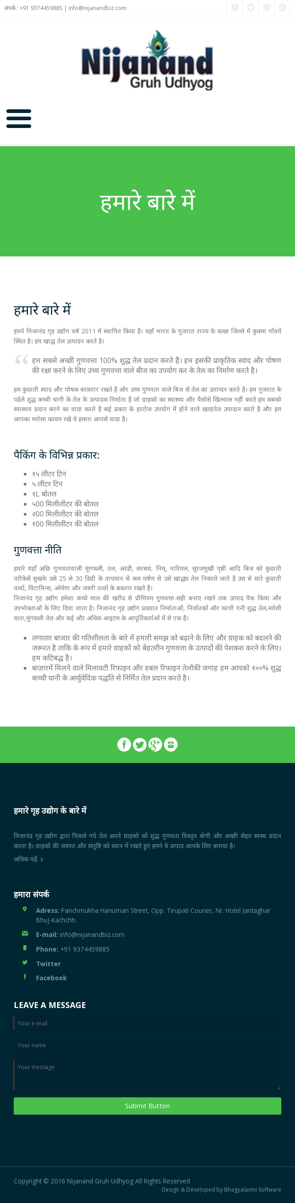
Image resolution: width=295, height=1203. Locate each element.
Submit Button (147, 1105)
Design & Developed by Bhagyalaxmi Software (221, 1189)
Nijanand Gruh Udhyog (100, 1181)
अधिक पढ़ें (25, 859)
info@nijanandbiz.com (97, 8)
